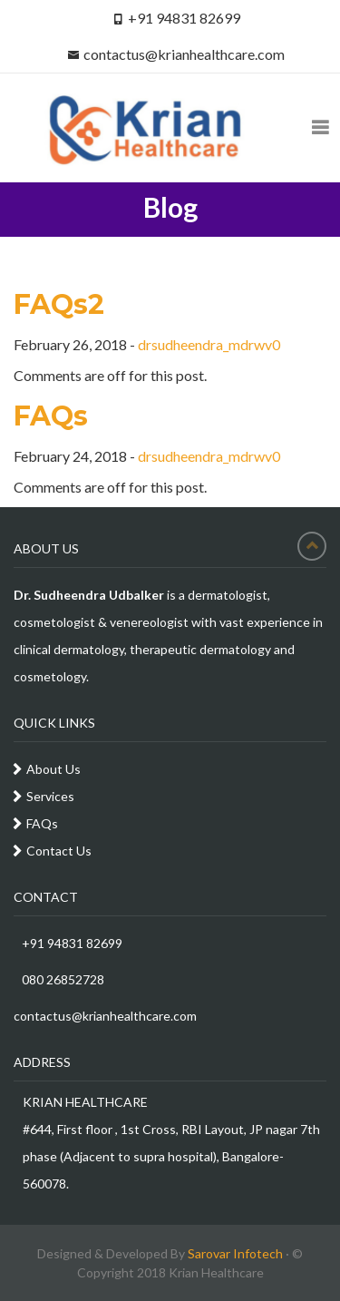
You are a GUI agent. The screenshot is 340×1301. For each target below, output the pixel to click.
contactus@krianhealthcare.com (184, 54)
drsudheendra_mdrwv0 (209, 344)
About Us (53, 769)
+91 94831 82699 (68, 943)
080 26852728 (59, 979)
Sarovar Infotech (235, 1253)
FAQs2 (59, 304)
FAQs (51, 416)
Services (50, 796)
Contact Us (59, 850)
